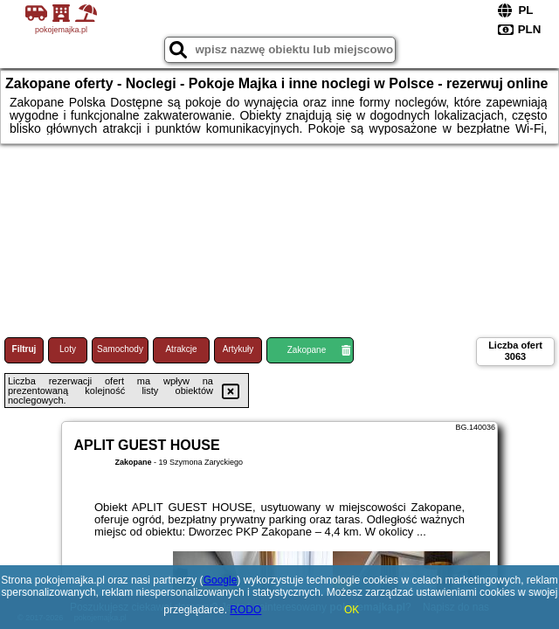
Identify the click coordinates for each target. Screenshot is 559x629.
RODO (245, 610)
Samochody (120, 349)
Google (221, 580)
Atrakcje (181, 349)
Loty (67, 349)
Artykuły (238, 349)
